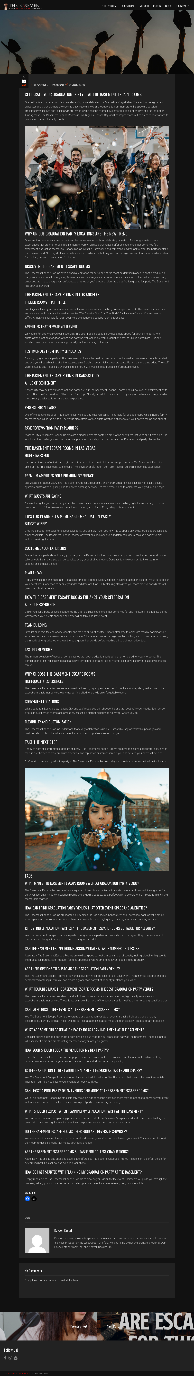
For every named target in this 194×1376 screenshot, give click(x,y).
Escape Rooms (78, 85)
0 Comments (56, 85)
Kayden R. (41, 85)
